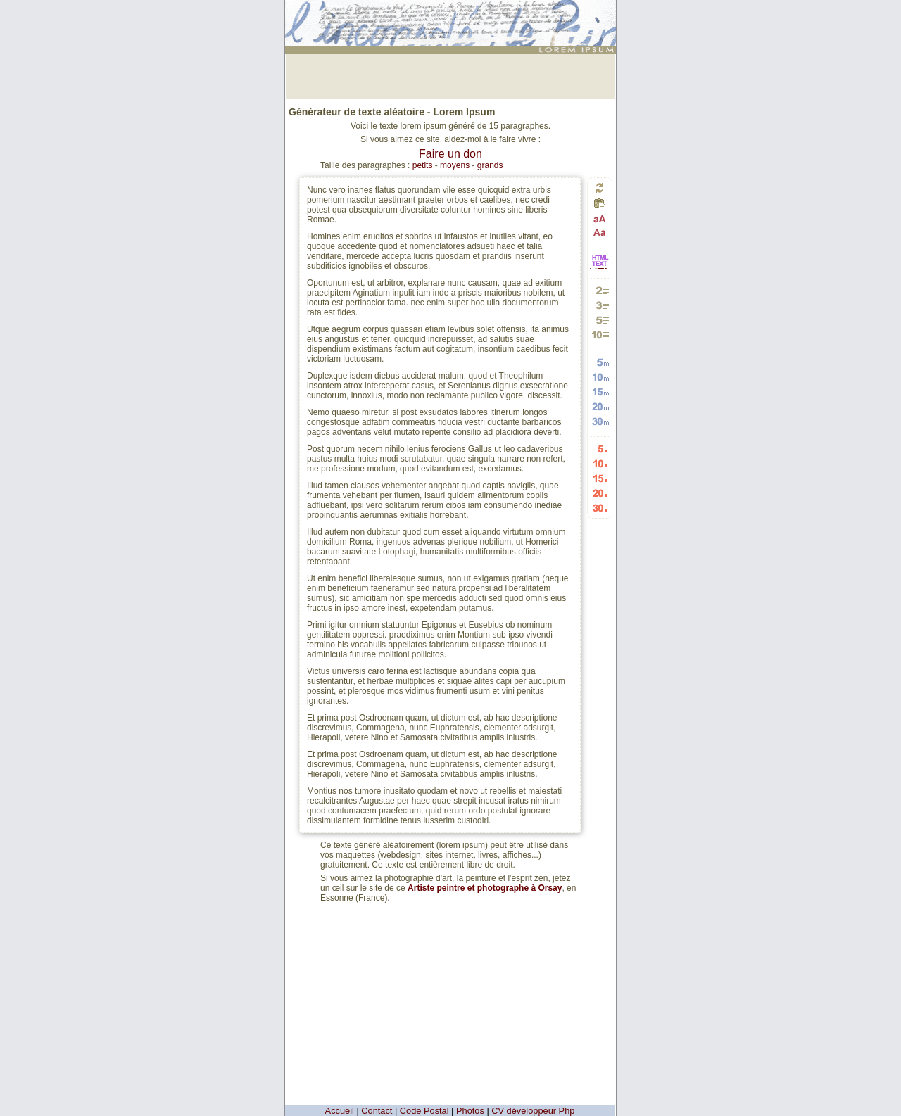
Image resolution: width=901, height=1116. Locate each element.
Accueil (339, 1110)
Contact (376, 1110)
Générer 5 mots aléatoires (600, 362)
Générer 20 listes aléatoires (600, 492)
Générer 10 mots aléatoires (600, 376)
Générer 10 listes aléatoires (600, 463)
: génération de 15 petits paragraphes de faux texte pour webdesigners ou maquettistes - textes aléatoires (452, 17)
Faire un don (450, 154)
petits (422, 165)
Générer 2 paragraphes (600, 290)
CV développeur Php (532, 1110)
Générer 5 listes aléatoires (600, 448)
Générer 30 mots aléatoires (600, 421)
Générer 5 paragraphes (600, 319)
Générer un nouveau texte (600, 187)
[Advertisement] (450, 75)
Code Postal (424, 1110)
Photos (470, 1110)
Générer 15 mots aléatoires (600, 391)
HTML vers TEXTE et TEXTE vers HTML (599, 268)
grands (490, 165)
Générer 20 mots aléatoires (600, 406)
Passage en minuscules (600, 231)
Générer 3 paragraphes (600, 305)
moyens (455, 165)
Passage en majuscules (600, 219)
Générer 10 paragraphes (600, 334)
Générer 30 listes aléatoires (600, 507)
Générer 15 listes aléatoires (600, 478)
